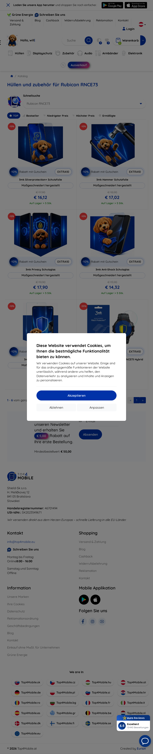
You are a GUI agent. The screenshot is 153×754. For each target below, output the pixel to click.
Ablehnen (56, 407)
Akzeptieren (76, 395)
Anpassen (96, 407)
